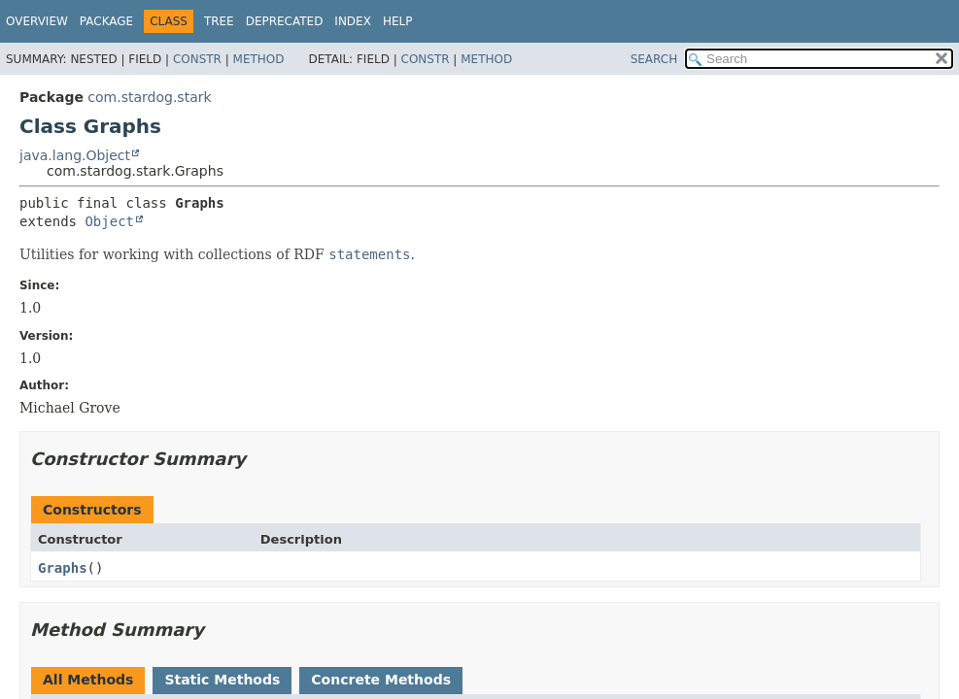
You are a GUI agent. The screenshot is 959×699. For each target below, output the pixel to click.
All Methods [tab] (88, 679)
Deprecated (285, 21)
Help (398, 21)
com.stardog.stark (149, 97)
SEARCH (654, 59)
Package (106, 21)
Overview (37, 21)
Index (352, 21)
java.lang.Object (74, 155)
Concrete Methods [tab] (381, 679)
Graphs (62, 568)
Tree (219, 21)
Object (109, 221)
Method (259, 59)
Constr (197, 59)
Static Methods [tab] (222, 679)
